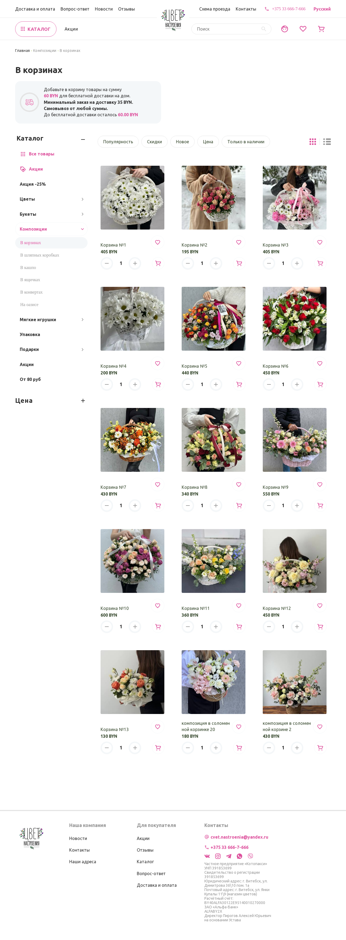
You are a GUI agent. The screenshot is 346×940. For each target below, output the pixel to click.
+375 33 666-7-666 (288, 8)
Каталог (145, 861)
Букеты (28, 214)
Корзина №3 (275, 245)
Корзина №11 (196, 608)
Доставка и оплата (35, 8)
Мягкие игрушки (38, 319)
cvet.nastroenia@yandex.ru (239, 837)
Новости (104, 8)
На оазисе (29, 304)
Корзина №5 (194, 366)
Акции (71, 28)
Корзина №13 (115, 729)
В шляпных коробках (39, 255)
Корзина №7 (113, 487)
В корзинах (30, 242)
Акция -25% (33, 184)
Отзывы (126, 8)
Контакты (246, 8)
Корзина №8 (194, 487)
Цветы (27, 199)
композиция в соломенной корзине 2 (287, 726)
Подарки (29, 349)
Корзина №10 (115, 608)
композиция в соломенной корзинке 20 (206, 726)
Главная (22, 50)
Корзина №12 (277, 608)
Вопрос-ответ (75, 8)
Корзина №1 (113, 245)
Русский (322, 8)
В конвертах (31, 292)
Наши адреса (82, 861)
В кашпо (28, 267)
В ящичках (30, 279)
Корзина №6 (275, 366)
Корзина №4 (113, 366)
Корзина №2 (194, 245)
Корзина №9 (275, 487)
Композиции (44, 50)
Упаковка (30, 334)
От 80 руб (30, 379)
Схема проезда (214, 8)
